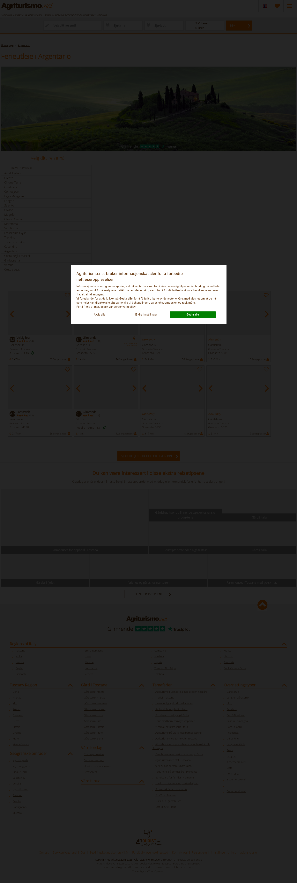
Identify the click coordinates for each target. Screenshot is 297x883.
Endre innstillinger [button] (146, 314)
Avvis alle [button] (99, 314)
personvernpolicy (125, 306)
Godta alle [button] (193, 314)
